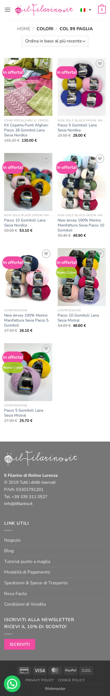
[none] (85, 9)
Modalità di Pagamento (27, 572)
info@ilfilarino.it (18, 503)
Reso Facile (15, 594)
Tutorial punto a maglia (27, 562)
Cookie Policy (71, 680)
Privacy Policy (39, 680)
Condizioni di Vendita (25, 604)
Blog (9, 551)
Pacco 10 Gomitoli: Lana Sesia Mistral (78, 318)
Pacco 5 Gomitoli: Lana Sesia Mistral (23, 413)
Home (23, 29)
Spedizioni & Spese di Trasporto (36, 583)
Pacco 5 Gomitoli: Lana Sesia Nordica (77, 127)
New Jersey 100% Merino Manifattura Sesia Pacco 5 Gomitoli (26, 320)
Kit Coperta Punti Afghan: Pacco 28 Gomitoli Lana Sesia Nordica (26, 130)
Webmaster (55, 688)
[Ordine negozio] (55, 41)
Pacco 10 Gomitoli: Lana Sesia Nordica (24, 223)
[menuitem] (85, 9)
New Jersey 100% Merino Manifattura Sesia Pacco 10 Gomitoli (81, 225)
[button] (7, 9)
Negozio (12, 540)
